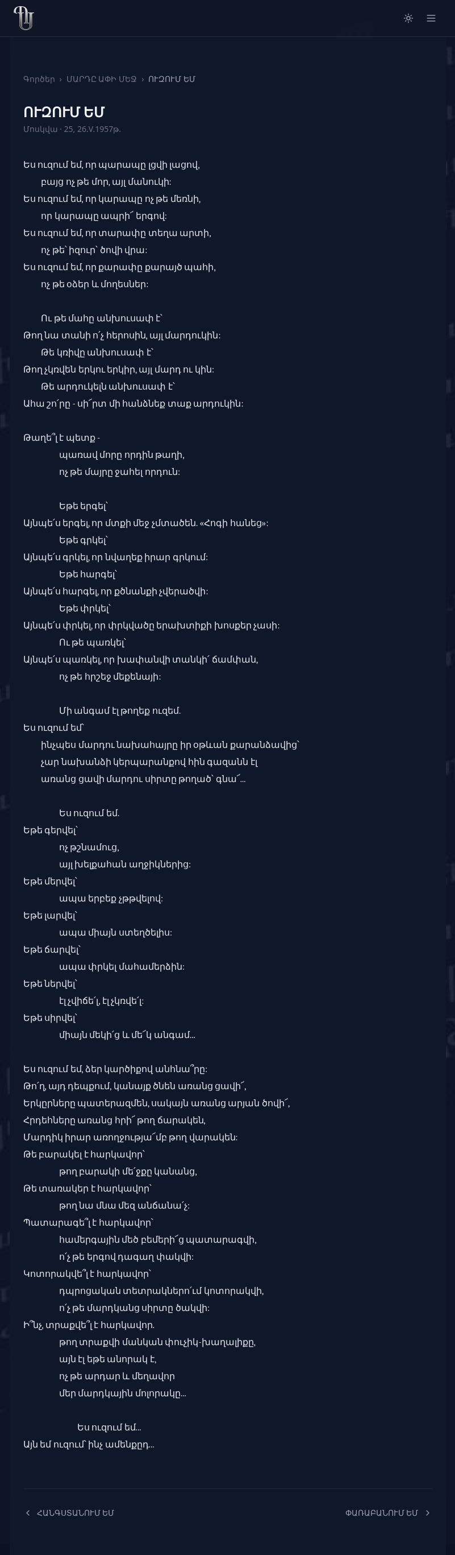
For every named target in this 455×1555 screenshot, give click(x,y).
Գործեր (39, 78)
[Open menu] (431, 18)
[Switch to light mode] (408, 18)
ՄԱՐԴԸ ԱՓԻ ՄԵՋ (101, 78)
